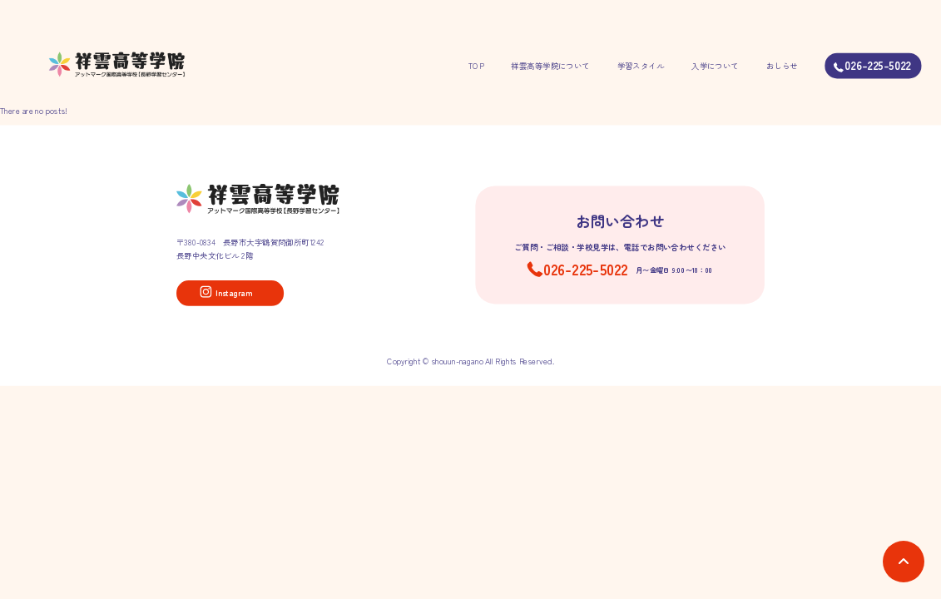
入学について (715, 66)
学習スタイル (641, 66)
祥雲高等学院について (550, 66)
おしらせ (782, 66)
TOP (475, 66)
